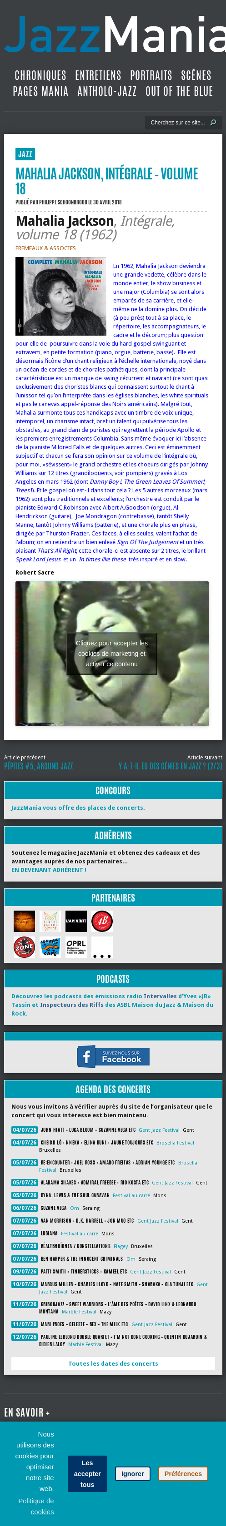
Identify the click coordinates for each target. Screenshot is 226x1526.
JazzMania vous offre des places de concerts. (78, 807)
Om (74, 1208)
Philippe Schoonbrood (63, 202)
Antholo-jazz (107, 91)
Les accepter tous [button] (87, 1473)
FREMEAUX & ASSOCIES (45, 248)
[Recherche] (177, 123)
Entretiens (98, 75)
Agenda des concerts (113, 1089)
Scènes (196, 75)
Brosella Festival (175, 1143)
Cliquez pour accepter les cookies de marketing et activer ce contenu (112, 653)
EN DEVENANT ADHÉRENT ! (48, 870)
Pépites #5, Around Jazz (38, 766)
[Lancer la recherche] (213, 122)
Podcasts (113, 979)
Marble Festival (79, 1312)
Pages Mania (41, 91)
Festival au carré (131, 1196)
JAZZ (25, 154)
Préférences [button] (183, 1473)
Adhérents (113, 835)
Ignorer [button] (132, 1473)
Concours (113, 790)
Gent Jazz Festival (159, 1130)
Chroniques (40, 75)
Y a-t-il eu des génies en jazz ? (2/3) (170, 766)
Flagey (121, 1246)
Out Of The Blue (179, 91)
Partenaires (113, 897)
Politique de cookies (36, 1506)
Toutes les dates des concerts (113, 1363)
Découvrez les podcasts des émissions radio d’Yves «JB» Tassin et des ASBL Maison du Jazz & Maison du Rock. (112, 1005)
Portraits (151, 75)
